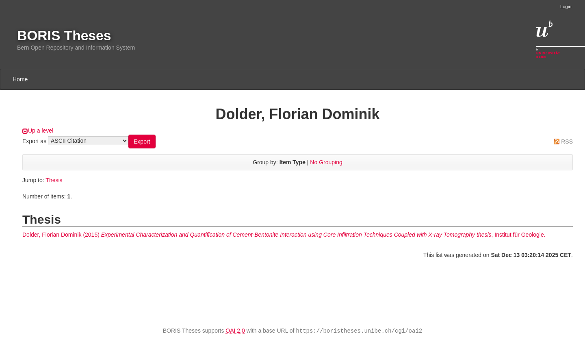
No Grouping (326, 162)
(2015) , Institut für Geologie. (284, 234)
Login (565, 6)
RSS (567, 141)
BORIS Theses (64, 35)
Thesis (54, 180)
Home (20, 79)
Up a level (40, 130)
